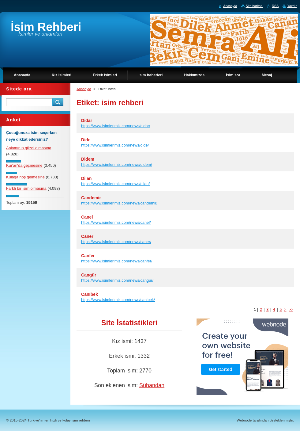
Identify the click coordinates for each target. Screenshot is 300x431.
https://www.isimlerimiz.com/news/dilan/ (115, 183)
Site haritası (254, 6)
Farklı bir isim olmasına (26, 188)
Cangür (88, 275)
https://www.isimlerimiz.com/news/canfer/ (116, 261)
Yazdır (292, 6)
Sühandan (151, 385)
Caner (87, 236)
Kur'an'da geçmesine (24, 165)
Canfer (88, 255)
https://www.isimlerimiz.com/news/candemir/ (119, 203)
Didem (87, 159)
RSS (275, 6)
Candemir (91, 197)
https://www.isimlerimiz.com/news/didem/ (116, 164)
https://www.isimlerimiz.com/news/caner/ (116, 241)
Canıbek (89, 294)
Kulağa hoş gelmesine (25, 177)
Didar (86, 120)
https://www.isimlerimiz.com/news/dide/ (115, 145)
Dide (86, 139)
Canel (87, 217)
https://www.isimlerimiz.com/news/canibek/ (118, 299)
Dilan (86, 178)
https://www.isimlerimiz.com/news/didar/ (115, 126)
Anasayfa (84, 89)
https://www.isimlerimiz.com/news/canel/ (116, 222)
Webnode (244, 420)
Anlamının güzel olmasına (28, 148)
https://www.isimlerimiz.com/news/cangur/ (117, 280)
